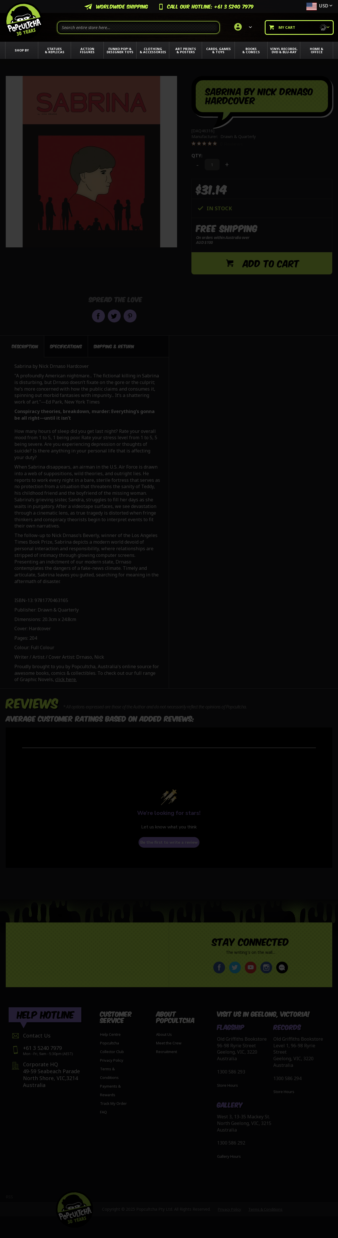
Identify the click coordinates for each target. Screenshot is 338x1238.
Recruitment (166, 1051)
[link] (242, 27)
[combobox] (138, 27)
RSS (9, 1196)
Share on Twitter (114, 316)
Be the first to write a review (169, 842)
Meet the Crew (168, 1043)
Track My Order (113, 1103)
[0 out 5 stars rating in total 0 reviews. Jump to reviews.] (217, 144)
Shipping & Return (114, 346)
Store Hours (227, 1085)
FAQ (103, 1112)
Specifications (66, 346)
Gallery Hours (229, 1156)
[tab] (25, 346)
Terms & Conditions (265, 1209)
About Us (164, 1034)
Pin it (130, 316)
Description (25, 346)
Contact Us (37, 1035)
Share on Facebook (98, 316)
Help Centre (110, 1034)
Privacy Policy (111, 1060)
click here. (66, 679)
